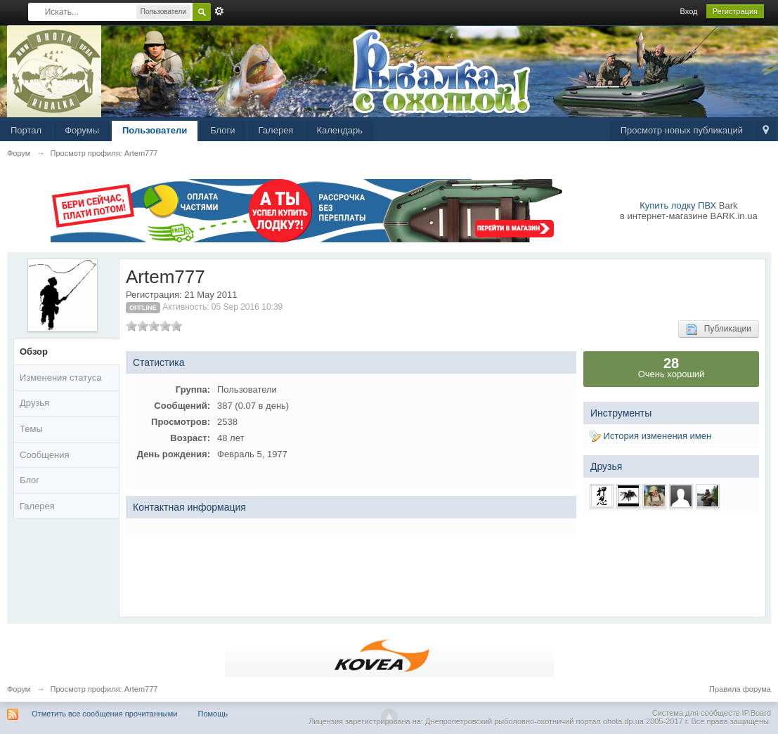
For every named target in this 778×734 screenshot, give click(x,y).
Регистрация (735, 11)
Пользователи (154, 130)
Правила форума (740, 689)
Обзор (34, 351)
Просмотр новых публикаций (682, 130)
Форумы (82, 130)
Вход (689, 11)
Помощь (213, 713)
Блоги (222, 130)
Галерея (276, 130)
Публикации (718, 329)
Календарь (339, 130)
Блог (29, 480)
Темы (31, 429)
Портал (26, 130)
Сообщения (45, 455)
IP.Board (756, 713)
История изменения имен (650, 436)
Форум (18, 689)
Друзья (34, 403)
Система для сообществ (696, 713)
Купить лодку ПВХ (678, 205)
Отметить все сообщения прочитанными (104, 713)
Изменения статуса (60, 377)
